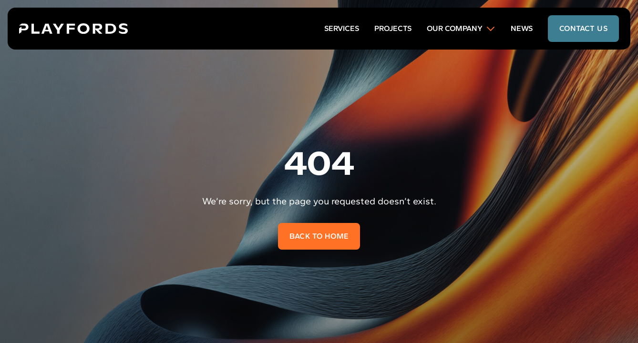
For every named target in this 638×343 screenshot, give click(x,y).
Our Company (461, 28)
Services (341, 28)
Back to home (319, 236)
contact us (583, 28)
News (522, 28)
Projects (393, 28)
